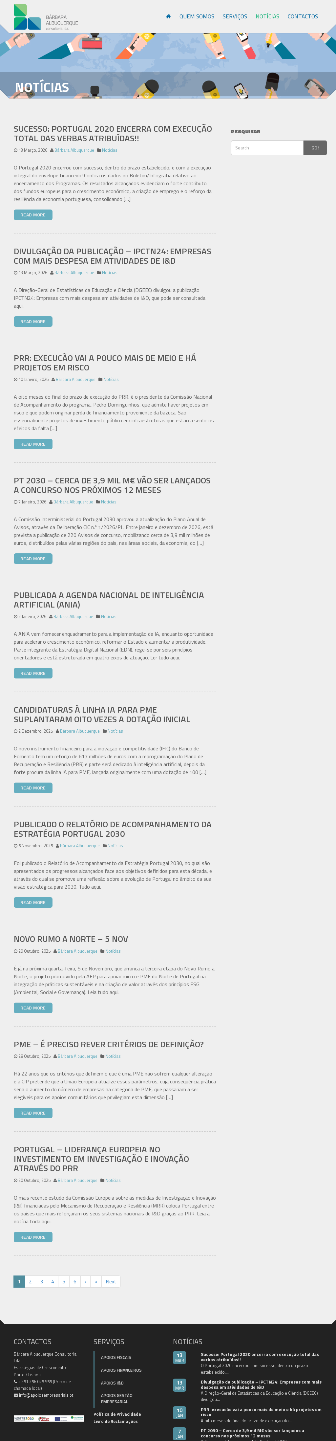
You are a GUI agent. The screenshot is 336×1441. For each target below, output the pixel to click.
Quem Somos (196, 16)
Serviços (235, 16)
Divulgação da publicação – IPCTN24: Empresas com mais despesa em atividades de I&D (112, 249)
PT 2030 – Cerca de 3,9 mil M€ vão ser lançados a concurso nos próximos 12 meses (112, 479)
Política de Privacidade (117, 1408)
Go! (315, 141)
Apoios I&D (112, 1376)
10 (179, 1406)
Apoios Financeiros (121, 1364)
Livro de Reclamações (116, 1415)
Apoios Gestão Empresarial (117, 1392)
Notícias (267, 16)
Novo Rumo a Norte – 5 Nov (71, 932)
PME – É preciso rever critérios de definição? (109, 1037)
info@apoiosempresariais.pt (46, 1389)
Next (111, 1275)
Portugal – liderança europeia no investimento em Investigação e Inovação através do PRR (101, 1152)
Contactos (303, 16)
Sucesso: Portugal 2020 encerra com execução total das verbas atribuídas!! (113, 127)
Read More (33, 208)
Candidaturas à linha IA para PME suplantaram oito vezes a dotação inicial (102, 708)
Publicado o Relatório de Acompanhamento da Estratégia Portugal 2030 (113, 822)
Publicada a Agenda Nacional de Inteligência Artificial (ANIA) (109, 593)
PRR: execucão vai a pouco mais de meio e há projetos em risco (105, 356)
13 (179, 1351)
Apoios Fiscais (116, 1351)
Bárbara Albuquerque (74, 144)
